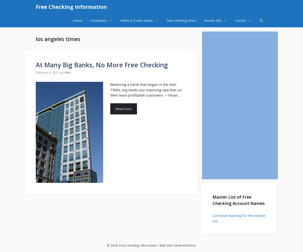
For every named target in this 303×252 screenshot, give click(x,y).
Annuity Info (217, 20)
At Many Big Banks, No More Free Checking (102, 65)
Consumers (103, 20)
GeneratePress (185, 245)
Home (77, 20)
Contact (245, 20)
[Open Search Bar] (261, 20)
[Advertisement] (240, 105)
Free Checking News (181, 20)
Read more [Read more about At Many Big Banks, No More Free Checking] (124, 109)
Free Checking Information (71, 6)
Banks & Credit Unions (141, 20)
